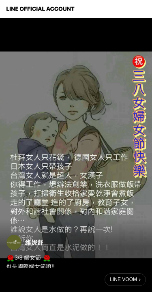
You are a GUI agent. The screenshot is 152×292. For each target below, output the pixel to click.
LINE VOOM (123, 279)
